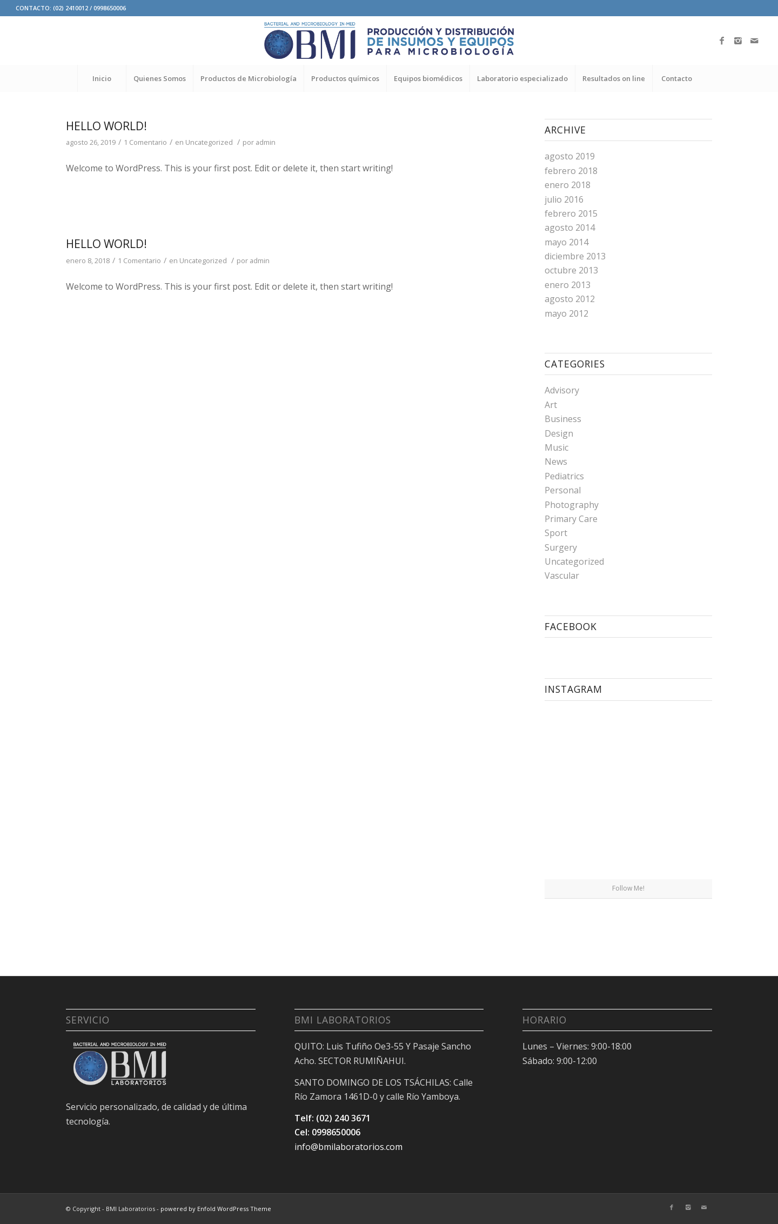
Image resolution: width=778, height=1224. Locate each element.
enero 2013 (568, 285)
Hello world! (106, 125)
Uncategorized (209, 142)
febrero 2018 (571, 171)
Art (551, 405)
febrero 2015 (571, 213)
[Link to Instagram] (738, 40)
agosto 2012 (570, 299)
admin (266, 142)
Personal (563, 490)
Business (563, 419)
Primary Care (571, 519)
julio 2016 (564, 199)
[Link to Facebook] (722, 40)
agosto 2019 (570, 156)
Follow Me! (628, 888)
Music (556, 447)
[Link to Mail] (754, 40)
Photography (572, 505)
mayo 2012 (566, 313)
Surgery (561, 547)
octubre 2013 (571, 270)
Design (559, 433)
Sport (556, 533)
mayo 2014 (566, 242)
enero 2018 (568, 185)
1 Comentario (145, 142)
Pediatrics (564, 476)
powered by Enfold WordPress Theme (215, 1209)
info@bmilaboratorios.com (348, 1147)
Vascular (562, 575)
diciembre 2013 (575, 256)
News (556, 461)
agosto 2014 (570, 227)
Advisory (562, 390)
